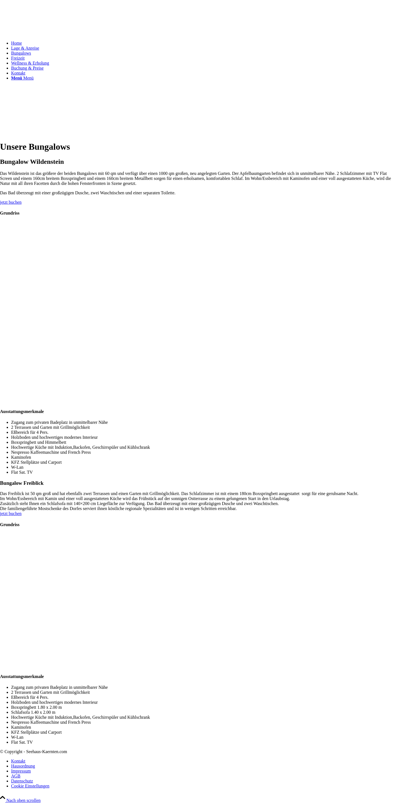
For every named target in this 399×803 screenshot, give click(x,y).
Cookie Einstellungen (30, 786)
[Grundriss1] (111, 400)
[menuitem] (205, 43)
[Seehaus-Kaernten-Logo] (41, 26)
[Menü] (22, 78)
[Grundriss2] (111, 665)
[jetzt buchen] (11, 202)
